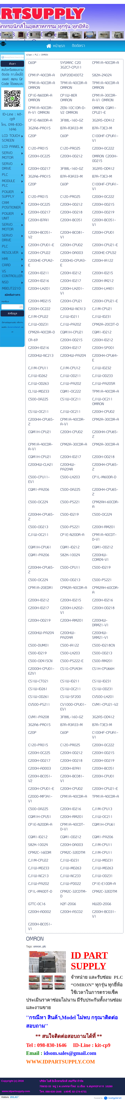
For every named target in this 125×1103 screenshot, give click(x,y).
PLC (36, 55)
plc (44, 946)
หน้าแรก (29, 55)
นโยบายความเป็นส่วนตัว (14, 327)
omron (37, 946)
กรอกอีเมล (5, 301)
